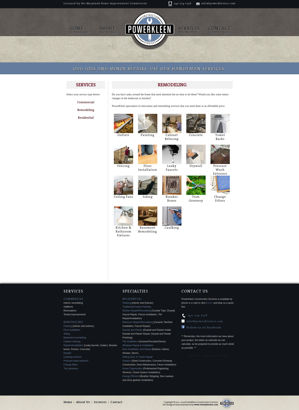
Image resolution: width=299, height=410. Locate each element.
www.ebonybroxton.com (206, 404)
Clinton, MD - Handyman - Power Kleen (208, 355)
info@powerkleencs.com (216, 3)
